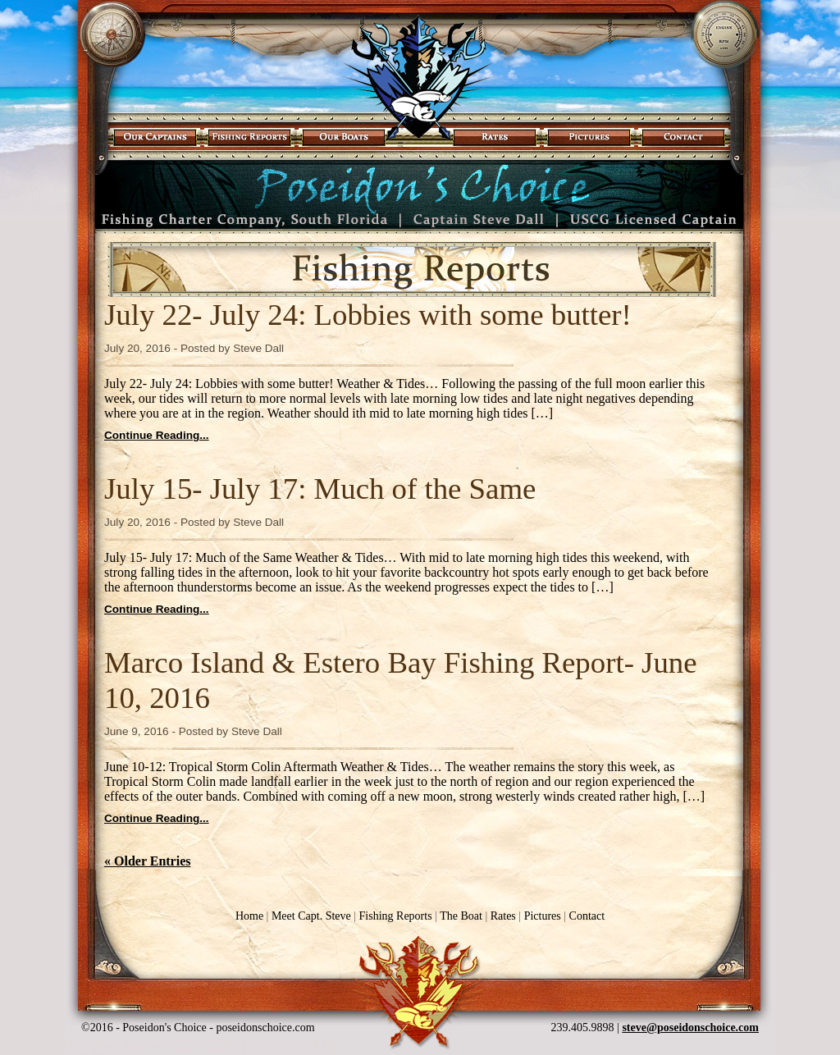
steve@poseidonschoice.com (690, 1027)
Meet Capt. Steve (311, 916)
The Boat (461, 916)
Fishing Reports (391, 916)
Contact (587, 916)
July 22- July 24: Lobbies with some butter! (368, 314)
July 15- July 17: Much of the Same (320, 488)
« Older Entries (147, 861)
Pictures (538, 916)
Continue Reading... (156, 435)
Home (249, 916)
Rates (503, 916)
